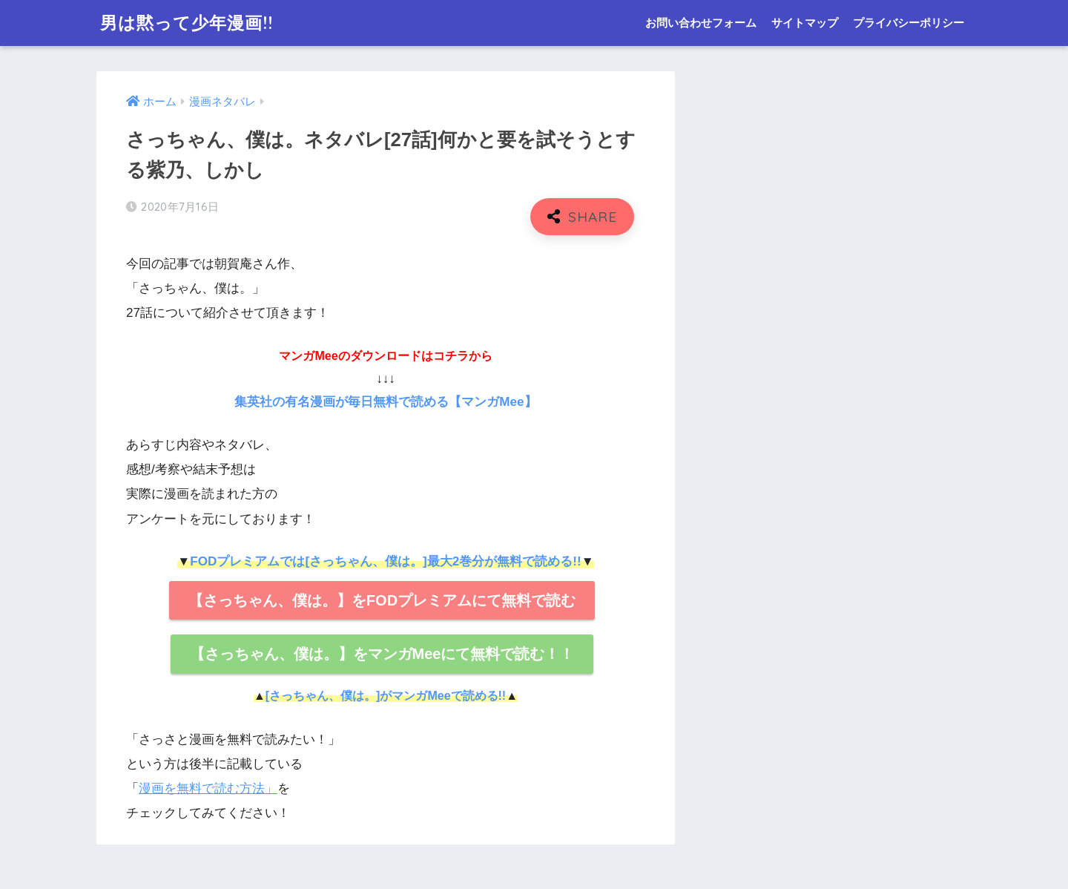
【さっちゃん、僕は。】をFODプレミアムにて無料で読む (382, 600)
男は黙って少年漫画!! (186, 22)
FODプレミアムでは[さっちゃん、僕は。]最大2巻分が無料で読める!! (385, 561)
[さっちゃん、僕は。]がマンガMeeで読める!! (386, 695)
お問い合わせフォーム (700, 22)
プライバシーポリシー (908, 22)
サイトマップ (804, 22)
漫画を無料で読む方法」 (208, 788)
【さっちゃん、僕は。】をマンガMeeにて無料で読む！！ (382, 654)
